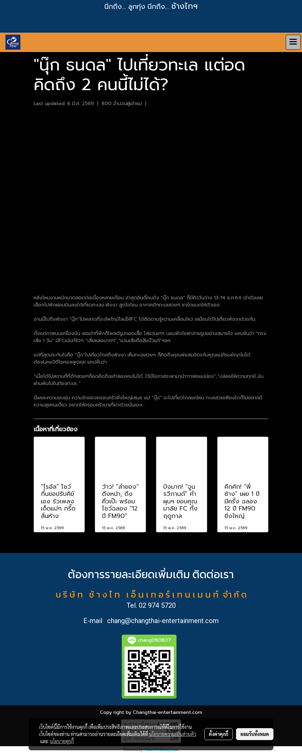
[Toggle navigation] (293, 42)
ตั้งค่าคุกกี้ (218, 734)
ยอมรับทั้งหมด (254, 734)
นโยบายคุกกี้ (62, 741)
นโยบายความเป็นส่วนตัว (172, 734)
